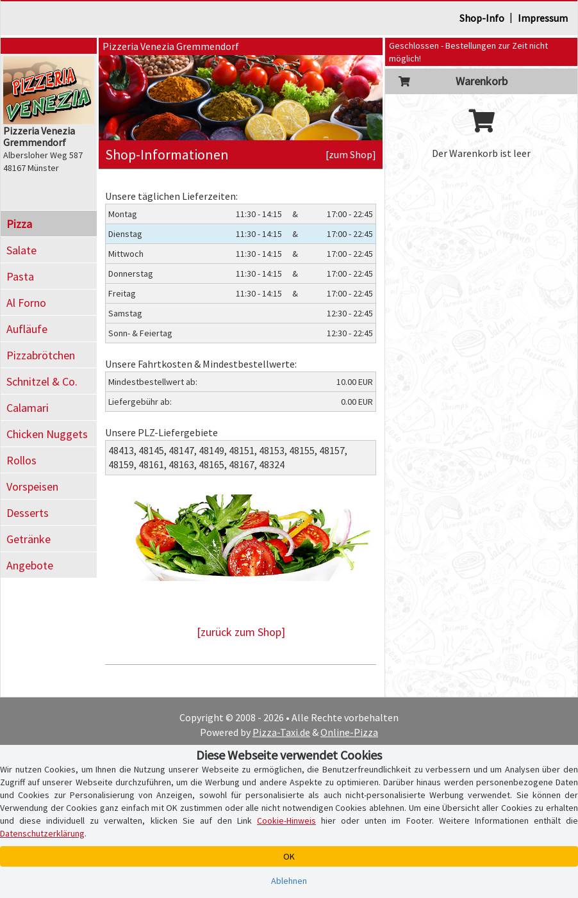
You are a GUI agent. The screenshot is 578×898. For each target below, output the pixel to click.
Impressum (543, 18)
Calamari (27, 407)
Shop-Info (481, 18)
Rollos (21, 460)
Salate (21, 250)
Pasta (20, 276)
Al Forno (26, 302)
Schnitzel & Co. (42, 381)
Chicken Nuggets (47, 434)
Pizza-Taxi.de (281, 732)
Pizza (19, 223)
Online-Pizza (349, 732)
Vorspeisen (32, 486)
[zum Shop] (351, 154)
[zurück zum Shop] (241, 632)
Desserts (27, 512)
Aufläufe (26, 329)
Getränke (28, 539)
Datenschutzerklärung (42, 833)
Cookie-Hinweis (286, 820)
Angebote (29, 565)
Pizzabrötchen (40, 355)
